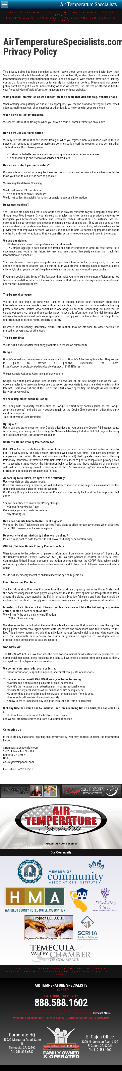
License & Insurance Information (88, 1017)
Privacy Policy (55, 1017)
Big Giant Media (102, 1012)
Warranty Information (28, 1017)
